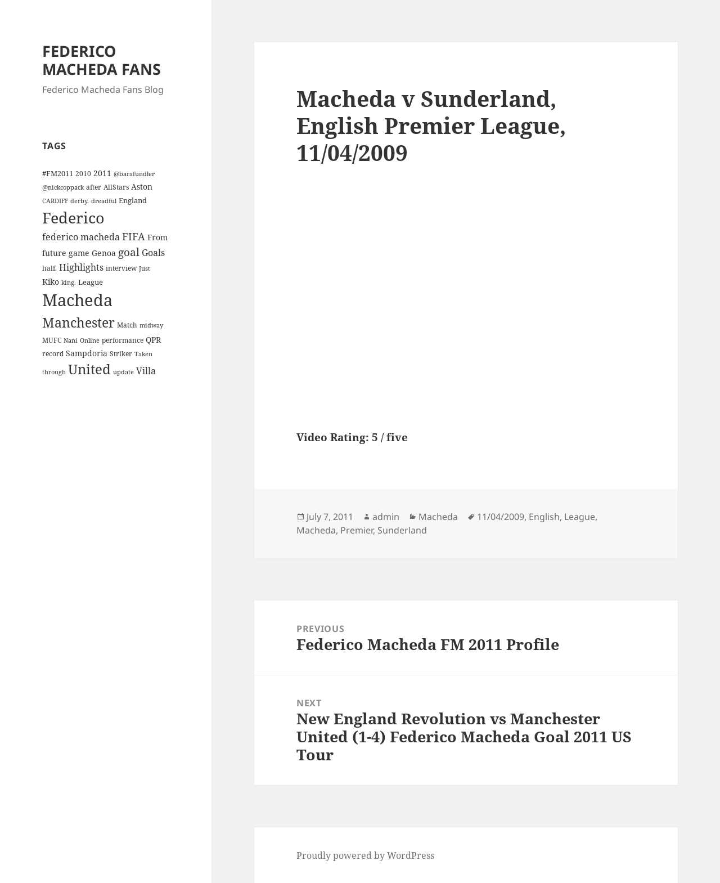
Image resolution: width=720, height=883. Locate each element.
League (579, 516)
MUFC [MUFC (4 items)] (51, 339)
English (544, 516)
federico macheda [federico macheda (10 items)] (81, 237)
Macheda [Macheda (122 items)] (77, 300)
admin (385, 516)
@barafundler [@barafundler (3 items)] (134, 174)
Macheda (438, 516)
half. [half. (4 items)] (49, 267)
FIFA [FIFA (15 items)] (133, 236)
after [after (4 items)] (93, 186)
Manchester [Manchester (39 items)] (78, 322)
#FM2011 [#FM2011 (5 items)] (57, 173)
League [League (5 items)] (90, 282)
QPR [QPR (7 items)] (153, 339)
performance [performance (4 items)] (122, 339)
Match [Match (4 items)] (127, 324)
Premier (356, 530)
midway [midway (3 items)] (151, 325)
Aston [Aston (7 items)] (141, 186)
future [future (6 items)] (54, 253)
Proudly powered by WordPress (365, 855)
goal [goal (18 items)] (129, 251)
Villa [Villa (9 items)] (146, 371)
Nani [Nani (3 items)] (71, 340)
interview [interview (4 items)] (121, 267)
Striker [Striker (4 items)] (121, 353)
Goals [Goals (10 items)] (153, 252)
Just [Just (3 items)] (144, 268)
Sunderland (402, 530)
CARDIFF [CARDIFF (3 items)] (55, 201)
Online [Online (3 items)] (90, 340)
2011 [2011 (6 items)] (102, 173)
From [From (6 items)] (157, 237)
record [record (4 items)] (53, 353)
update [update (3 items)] (123, 372)
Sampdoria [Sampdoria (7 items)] (86, 353)
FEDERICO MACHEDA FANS (101, 60)
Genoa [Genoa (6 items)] (104, 253)
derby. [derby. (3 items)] (79, 201)
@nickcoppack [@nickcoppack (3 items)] (63, 187)
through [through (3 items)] (54, 372)
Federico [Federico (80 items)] (73, 217)
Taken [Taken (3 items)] (143, 354)
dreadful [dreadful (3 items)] (103, 201)
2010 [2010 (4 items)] (83, 173)
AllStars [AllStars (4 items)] (116, 186)
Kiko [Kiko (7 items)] (50, 281)
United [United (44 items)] (89, 369)
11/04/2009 (500, 516)
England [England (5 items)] (133, 200)
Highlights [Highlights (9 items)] (81, 267)
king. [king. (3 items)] (68, 282)
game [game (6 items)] (79, 253)
